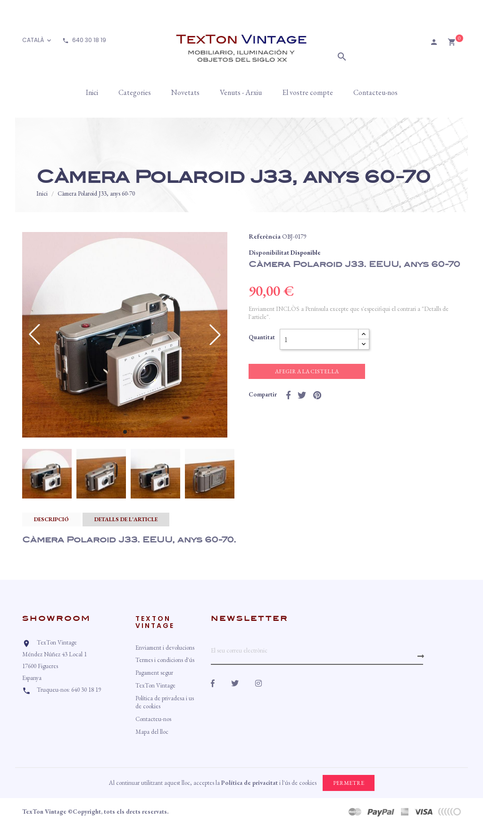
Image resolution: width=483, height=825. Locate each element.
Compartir (288, 395)
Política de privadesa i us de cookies (164, 702)
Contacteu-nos (153, 719)
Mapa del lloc (151, 732)
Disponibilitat (269, 252)
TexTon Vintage (155, 685)
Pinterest (317, 395)
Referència (265, 236)
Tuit (302, 395)
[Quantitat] (319, 339)
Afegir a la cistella (307, 371)
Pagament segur (154, 673)
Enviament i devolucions (164, 648)
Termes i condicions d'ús (164, 660)
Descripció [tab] (51, 519)
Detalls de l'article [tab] (126, 519)
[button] (125, 432)
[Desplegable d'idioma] (37, 40)
